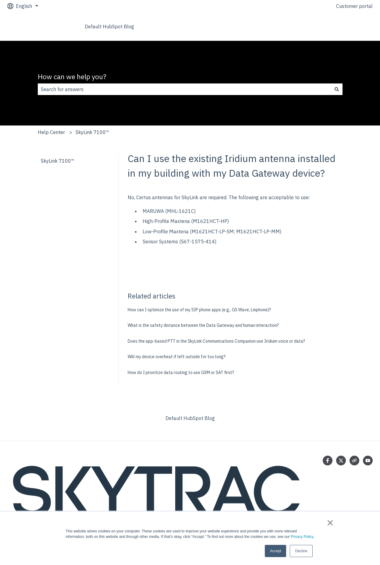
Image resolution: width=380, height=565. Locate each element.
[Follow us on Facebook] (327, 460)
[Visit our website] (354, 460)
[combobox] (184, 89)
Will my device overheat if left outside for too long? (177, 356)
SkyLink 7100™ (92, 132)
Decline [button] (301, 551)
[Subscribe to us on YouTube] (368, 460)
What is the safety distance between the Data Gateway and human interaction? (203, 325)
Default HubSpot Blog (109, 26)
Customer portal (354, 6)
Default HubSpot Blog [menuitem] (190, 418)
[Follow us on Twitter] (341, 460)
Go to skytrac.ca (349, 26)
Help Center (51, 132)
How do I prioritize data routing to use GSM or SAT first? (181, 372)
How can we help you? (72, 76)
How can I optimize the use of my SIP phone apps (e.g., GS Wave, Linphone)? (199, 310)
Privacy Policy (302, 537)
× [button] (330, 522)
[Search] (337, 89)
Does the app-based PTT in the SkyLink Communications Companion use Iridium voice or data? (216, 341)
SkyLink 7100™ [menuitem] (57, 161)
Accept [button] (275, 551)
